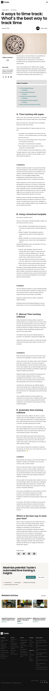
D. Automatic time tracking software (29, 100)
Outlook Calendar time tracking (40, 664)
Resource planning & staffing (15, 647)
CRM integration (14, 653)
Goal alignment (23, 649)
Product (22, 637)
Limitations (25, 90)
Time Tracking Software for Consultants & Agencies (4, 646)
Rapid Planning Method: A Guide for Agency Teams (8, 619)
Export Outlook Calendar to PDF (41, 660)
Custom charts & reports (23, 646)
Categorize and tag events (41, 669)
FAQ (30, 656)
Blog (30, 652)
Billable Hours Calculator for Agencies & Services (39, 619)
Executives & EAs (4, 650)
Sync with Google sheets (24, 655)
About (30, 640)
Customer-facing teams (4, 641)
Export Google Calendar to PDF (41, 650)
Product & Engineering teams (5, 655)
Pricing (30, 644)
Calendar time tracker (14, 640)
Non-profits (3, 658)
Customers (31, 642)
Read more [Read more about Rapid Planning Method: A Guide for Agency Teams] (4, 621)
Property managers (5, 652)
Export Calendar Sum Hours (42, 667)
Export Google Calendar (41, 640)
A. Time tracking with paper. (27, 88)
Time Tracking (13, 9)
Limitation (24, 94)
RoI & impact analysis (13, 651)
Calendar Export (23, 640)
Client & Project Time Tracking (14, 644)
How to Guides (39, 637)
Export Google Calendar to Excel (41, 643)
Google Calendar (5, 9)
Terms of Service (35, 680)
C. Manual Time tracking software (28, 96)
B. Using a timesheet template (27, 92)
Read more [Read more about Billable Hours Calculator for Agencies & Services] (35, 621)
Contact (31, 646)
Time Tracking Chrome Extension (24, 652)
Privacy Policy (43, 680)
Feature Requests (31, 659)
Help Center (31, 654)
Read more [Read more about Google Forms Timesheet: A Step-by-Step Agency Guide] (19, 623)
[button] (47, 2)
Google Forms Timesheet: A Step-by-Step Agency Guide (24, 619)
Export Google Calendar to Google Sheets (41, 653)
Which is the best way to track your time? (30, 104)
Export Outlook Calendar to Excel (41, 657)
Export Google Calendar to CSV (41, 646)
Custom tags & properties (23, 643)
